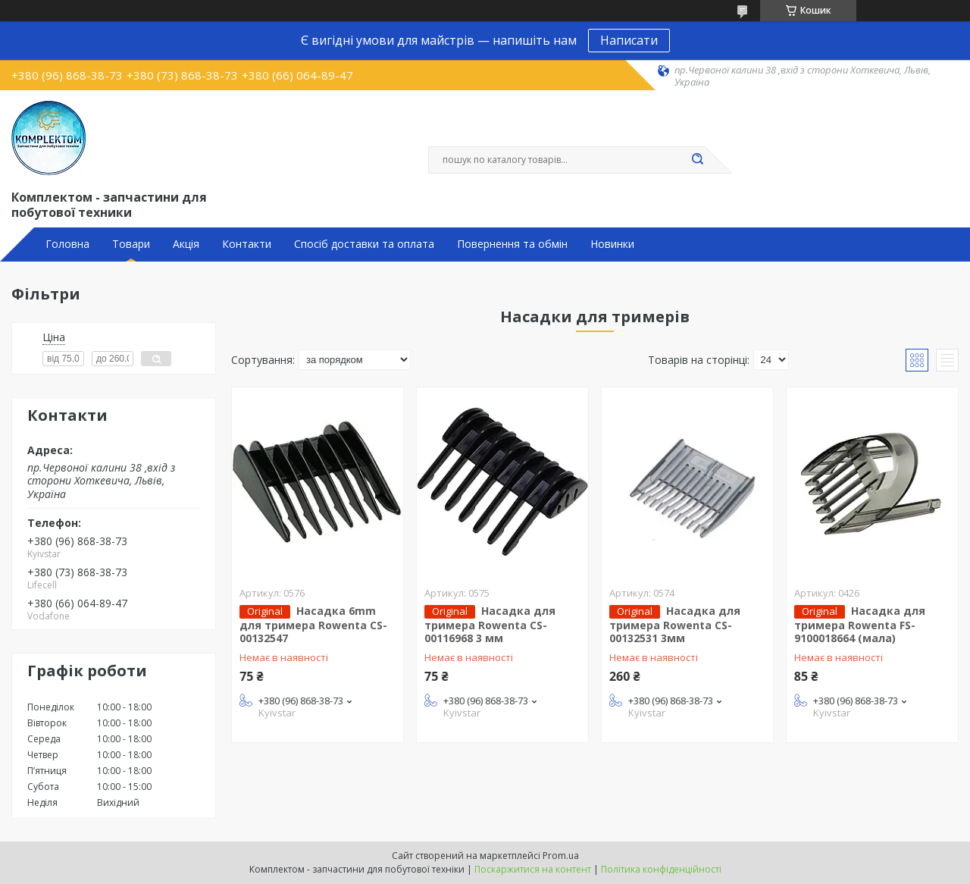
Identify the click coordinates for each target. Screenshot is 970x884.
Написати (629, 40)
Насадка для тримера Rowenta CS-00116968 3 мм (489, 624)
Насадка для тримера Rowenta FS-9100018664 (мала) (859, 624)
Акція (186, 244)
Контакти (246, 244)
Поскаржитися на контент (532, 869)
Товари (131, 244)
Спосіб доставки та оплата (364, 244)
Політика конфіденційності (661, 869)
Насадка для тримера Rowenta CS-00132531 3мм (674, 624)
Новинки (612, 244)
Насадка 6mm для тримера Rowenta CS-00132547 (313, 624)
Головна (67, 244)
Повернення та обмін (512, 244)
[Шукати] (697, 160)
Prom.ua (561, 855)
